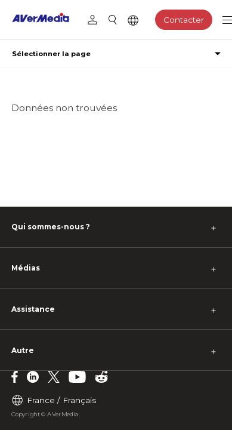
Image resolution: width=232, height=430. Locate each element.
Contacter (183, 19)
